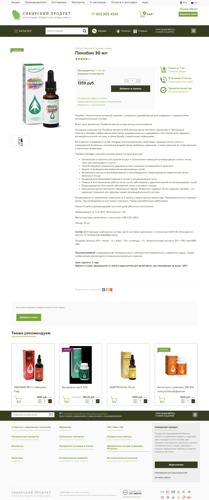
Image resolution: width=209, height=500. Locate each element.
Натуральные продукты (25, 436)
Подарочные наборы (119, 436)
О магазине (98, 2)
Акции (15, 2)
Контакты (78, 2)
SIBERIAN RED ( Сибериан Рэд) (30, 389)
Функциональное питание (122, 458)
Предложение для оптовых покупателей (99, 101)
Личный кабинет (189, 9)
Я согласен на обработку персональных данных (84, 413)
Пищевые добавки (103, 48)
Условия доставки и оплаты (92, 98)
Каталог (78, 48)
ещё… (146, 2)
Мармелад (65, 427)
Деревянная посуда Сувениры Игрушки (125, 447)
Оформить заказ (188, 14)
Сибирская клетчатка (71, 436)
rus (194, 2)
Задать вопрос (176, 464)
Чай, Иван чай (115, 427)
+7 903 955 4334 (104, 14)
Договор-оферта (163, 477)
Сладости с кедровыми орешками (31, 427)
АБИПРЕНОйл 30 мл (122, 387)
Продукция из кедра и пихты (76, 446)
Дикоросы (17, 446)
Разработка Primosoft (131, 497)
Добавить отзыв (29, 317)
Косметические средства (73, 458)
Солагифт (100, 70)
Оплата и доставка (124, 2)
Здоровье (88, 48)
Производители (35, 2)
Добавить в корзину (130, 88)
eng (183, 2)
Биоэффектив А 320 (75, 387)
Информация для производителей (171, 472)
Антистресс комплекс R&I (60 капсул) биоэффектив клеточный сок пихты (175, 390)
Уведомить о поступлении (91, 105)
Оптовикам (59, 2)
